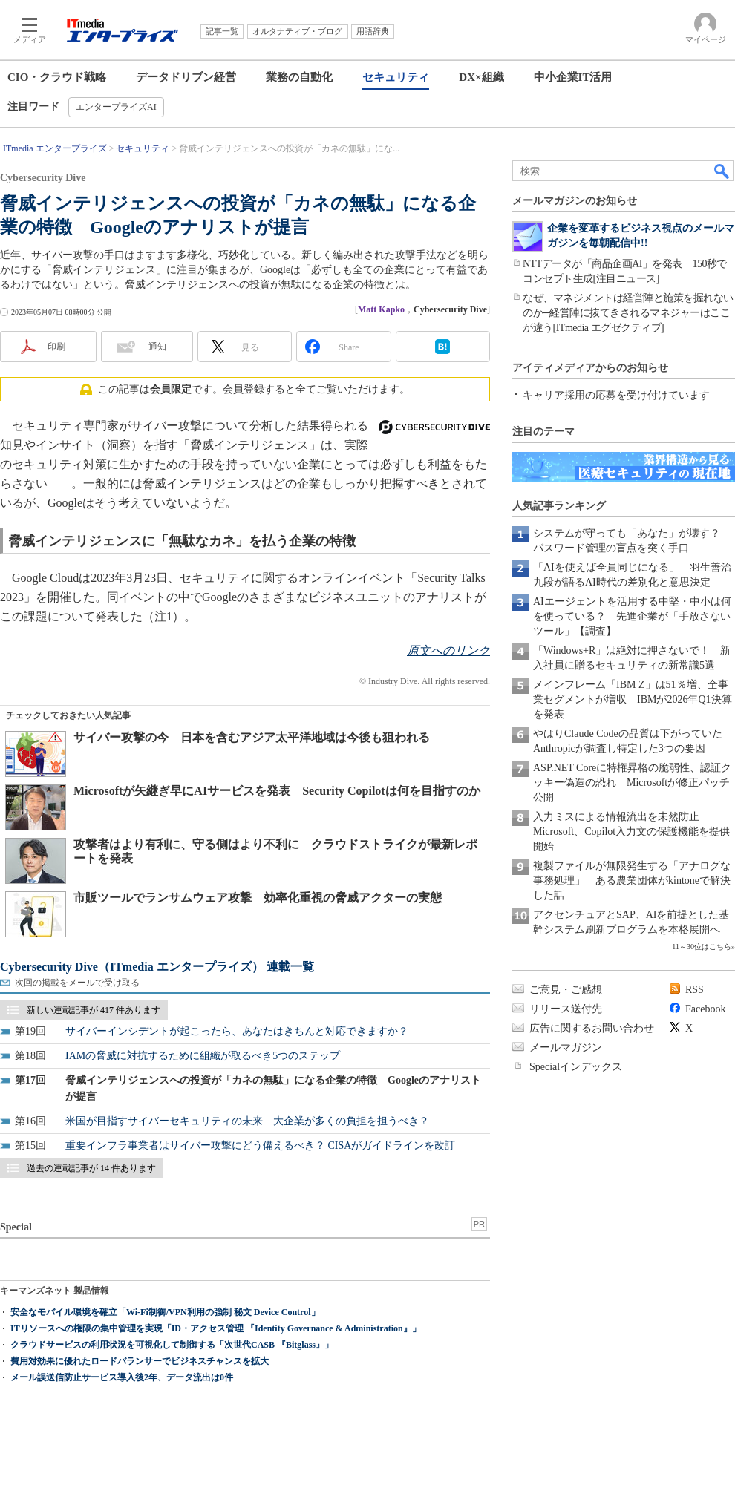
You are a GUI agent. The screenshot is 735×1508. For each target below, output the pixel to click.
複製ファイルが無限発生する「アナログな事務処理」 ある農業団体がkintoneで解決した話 (632, 880)
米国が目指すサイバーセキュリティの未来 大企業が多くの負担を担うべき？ (247, 1121)
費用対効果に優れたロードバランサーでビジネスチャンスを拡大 (139, 1361)
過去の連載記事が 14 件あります (91, 1168)
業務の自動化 (299, 77)
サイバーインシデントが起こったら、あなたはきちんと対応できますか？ (236, 1031)
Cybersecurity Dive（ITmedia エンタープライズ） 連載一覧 (157, 966)
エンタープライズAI (116, 107)
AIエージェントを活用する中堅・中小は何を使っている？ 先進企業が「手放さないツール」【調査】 (632, 616)
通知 (157, 346)
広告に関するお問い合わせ (591, 1028)
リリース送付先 (565, 1008)
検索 (722, 170)
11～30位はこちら (701, 946)
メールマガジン (565, 1047)
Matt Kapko (381, 309)
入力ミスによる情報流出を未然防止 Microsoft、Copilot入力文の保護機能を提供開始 (631, 831)
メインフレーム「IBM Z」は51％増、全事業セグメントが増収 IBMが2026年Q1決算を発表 (632, 699)
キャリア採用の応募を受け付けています (616, 395)
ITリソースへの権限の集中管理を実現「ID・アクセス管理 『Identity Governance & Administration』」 (215, 1328)
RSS (694, 989)
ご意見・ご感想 (565, 989)
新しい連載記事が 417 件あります (93, 1010)
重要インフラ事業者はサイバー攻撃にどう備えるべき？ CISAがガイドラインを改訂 (260, 1145)
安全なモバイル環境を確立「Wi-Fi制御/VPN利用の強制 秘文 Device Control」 (165, 1312)
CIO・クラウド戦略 (56, 77)
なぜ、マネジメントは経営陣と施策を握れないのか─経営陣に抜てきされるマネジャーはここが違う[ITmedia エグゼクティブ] (628, 312)
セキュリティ (395, 77)
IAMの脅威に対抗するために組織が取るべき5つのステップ (202, 1055)
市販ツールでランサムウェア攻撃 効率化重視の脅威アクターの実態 (258, 897)
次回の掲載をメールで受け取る (77, 982)
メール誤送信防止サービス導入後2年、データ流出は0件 (121, 1377)
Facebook (705, 1008)
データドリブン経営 (186, 77)
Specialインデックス (575, 1066)
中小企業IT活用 (573, 77)
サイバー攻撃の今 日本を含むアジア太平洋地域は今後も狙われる (252, 737)
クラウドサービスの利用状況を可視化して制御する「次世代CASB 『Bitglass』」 (171, 1345)
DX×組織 (481, 77)
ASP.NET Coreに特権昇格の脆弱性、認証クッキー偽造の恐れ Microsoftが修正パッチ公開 (632, 782)
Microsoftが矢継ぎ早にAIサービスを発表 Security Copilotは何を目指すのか (277, 790)
